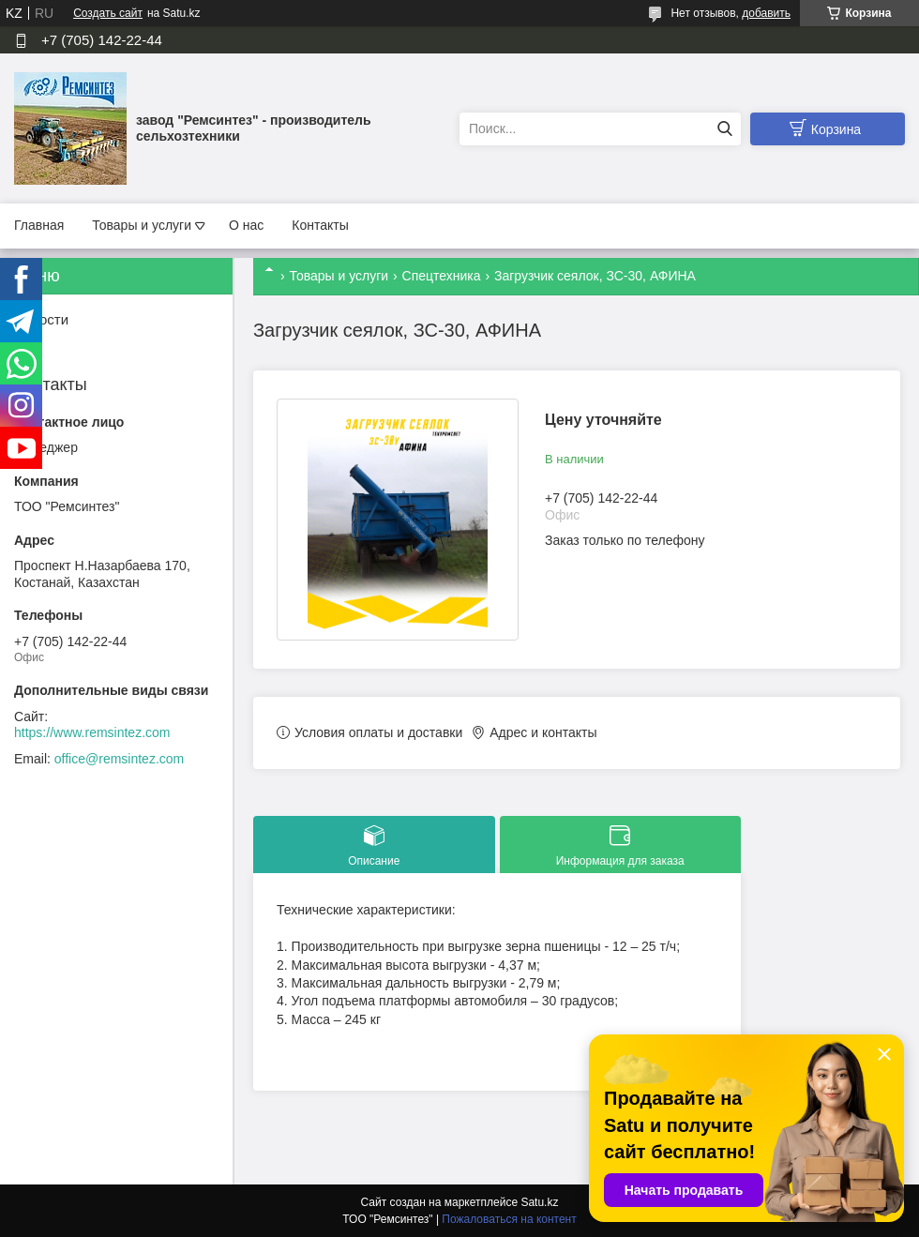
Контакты (320, 225)
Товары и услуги (141, 225)
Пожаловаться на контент (509, 1219)
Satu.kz (539, 1202)
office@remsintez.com (119, 758)
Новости (41, 319)
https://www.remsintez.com (92, 732)
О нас (246, 225)
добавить (766, 13)
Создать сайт (108, 13)
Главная (39, 225)
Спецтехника (441, 275)
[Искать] (724, 129)
